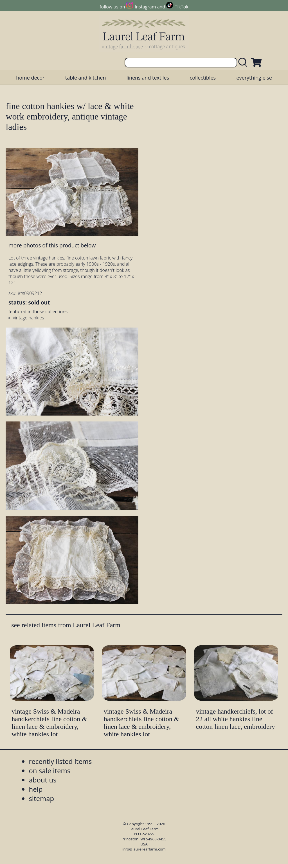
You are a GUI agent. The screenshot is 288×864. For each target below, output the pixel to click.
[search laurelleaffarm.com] (244, 62)
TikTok (181, 7)
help (35, 789)
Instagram (145, 7)
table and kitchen (85, 77)
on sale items (49, 770)
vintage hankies (28, 318)
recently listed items (60, 761)
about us (42, 779)
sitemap (41, 798)
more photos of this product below (52, 245)
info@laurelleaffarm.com (144, 849)
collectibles (203, 77)
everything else (254, 77)
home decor (30, 77)
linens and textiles (148, 77)
